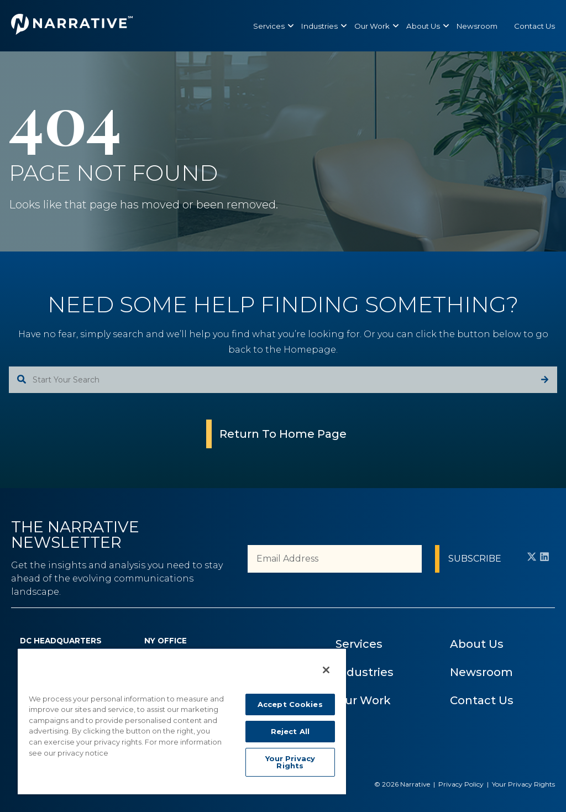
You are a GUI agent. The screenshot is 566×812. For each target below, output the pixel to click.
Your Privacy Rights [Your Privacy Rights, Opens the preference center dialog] (290, 762)
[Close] (326, 670)
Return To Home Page (283, 434)
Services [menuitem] (359, 644)
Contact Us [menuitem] (481, 700)
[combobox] (283, 379)
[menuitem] (269, 26)
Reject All (290, 731)
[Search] (544, 379)
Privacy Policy (461, 784)
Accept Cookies (290, 704)
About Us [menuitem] (477, 644)
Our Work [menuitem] (363, 700)
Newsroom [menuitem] (481, 672)
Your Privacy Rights (523, 784)
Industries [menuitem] (365, 672)
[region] (182, 721)
